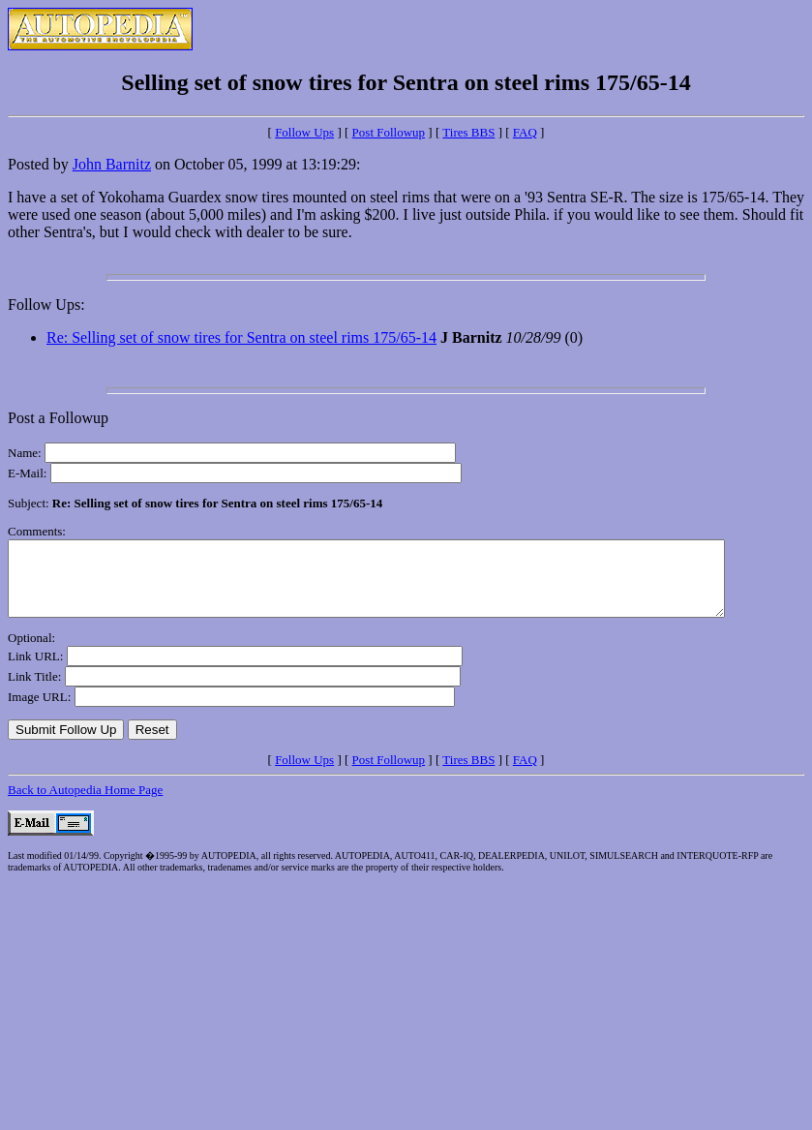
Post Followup (389, 132)
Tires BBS (468, 132)
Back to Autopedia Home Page (85, 804)
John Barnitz (112, 164)
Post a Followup (58, 418)
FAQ (525, 132)
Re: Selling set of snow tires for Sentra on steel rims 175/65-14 (241, 337)
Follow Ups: (46, 304)
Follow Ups (304, 132)
